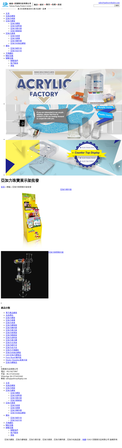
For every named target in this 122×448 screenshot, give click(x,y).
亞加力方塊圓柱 (12, 350)
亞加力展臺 (15, 38)
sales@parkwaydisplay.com (109, 3)
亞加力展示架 (16, 28)
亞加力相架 (10, 18)
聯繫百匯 (9, 58)
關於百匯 (9, 56)
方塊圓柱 (9, 53)
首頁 (3, 187)
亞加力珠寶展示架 (56, 252)
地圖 (84, 440)
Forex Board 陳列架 (13, 357)
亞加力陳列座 (16, 41)
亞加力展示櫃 (11, 340)
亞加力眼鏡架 (16, 31)
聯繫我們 (14, 61)
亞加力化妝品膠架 (18, 43)
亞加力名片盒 (16, 51)
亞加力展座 (10, 33)
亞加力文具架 (11, 343)
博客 (12, 66)
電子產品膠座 (11, 313)
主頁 (7, 13)
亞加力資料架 (16, 26)
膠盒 (7, 46)
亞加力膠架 (10, 21)
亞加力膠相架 (11, 325)
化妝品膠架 (10, 16)
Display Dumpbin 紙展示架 (16, 360)
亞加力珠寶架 (11, 333)
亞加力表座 (15, 36)
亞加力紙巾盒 (16, 48)
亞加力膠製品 (11, 362)
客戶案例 (14, 63)
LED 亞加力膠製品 (13, 355)
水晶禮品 (9, 315)
